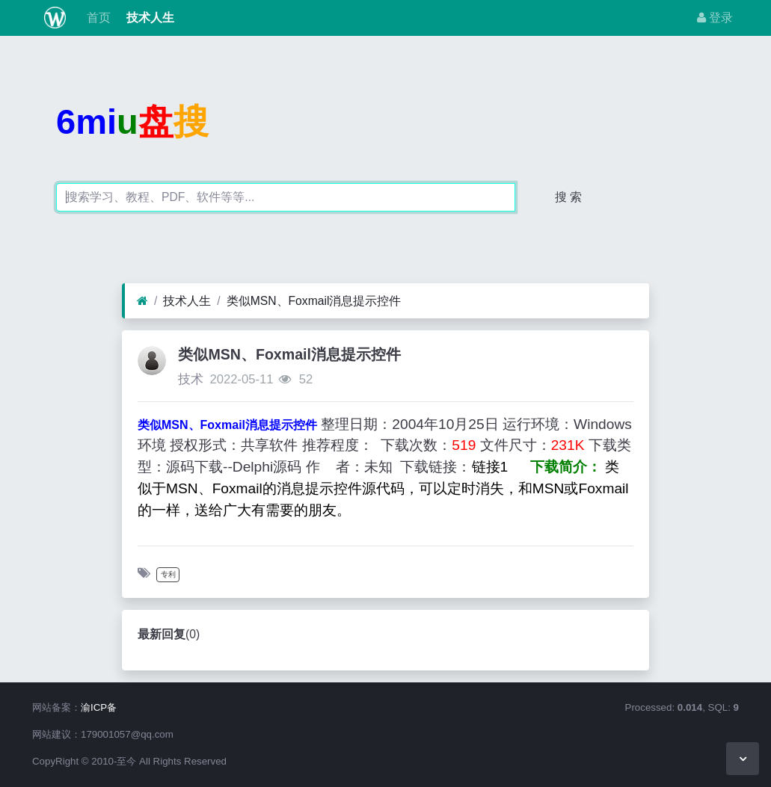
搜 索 (568, 197)
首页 (97, 17)
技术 (190, 379)
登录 (715, 17)
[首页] (142, 301)
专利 (168, 574)
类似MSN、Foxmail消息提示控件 (314, 300)
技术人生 (148, 17)
